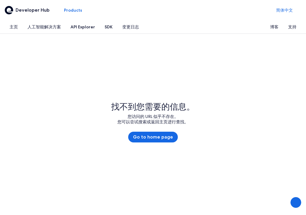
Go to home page (153, 137)
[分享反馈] (295, 202)
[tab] (14, 26)
